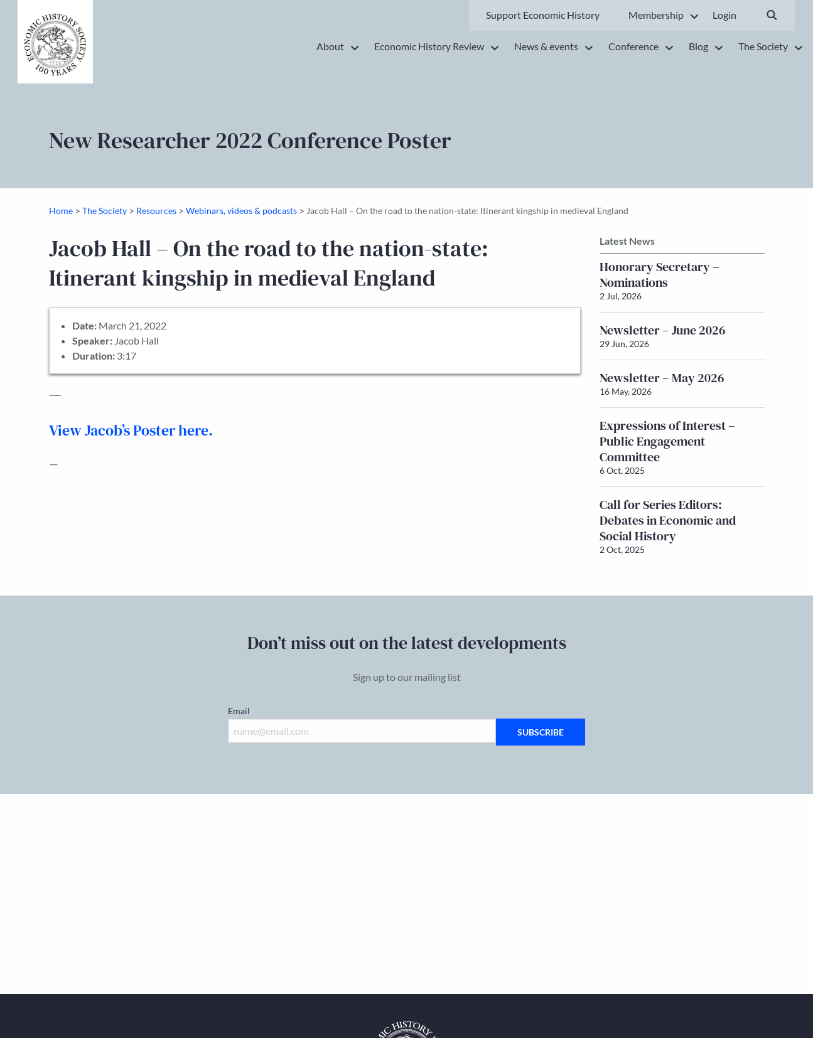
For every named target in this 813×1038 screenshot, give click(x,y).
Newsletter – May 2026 (662, 378)
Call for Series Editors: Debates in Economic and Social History (668, 520)
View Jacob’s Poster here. (131, 430)
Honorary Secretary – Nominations (659, 274)
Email (239, 710)
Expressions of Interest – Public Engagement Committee (667, 441)
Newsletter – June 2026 (663, 330)
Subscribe (540, 732)
